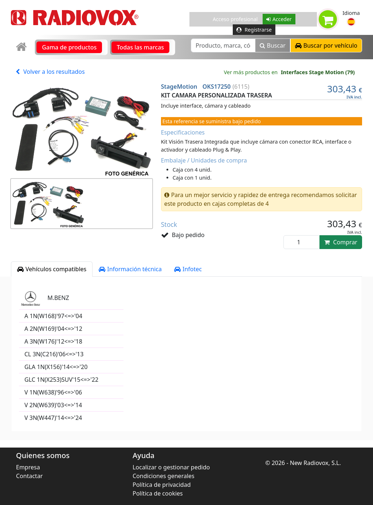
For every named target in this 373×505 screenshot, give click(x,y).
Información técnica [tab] (130, 269)
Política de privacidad (162, 485)
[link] (22, 47)
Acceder (279, 19)
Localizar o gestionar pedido (171, 467)
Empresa (28, 467)
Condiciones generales (164, 476)
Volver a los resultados (50, 72)
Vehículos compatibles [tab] (51, 269)
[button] (351, 22)
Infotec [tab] (188, 269)
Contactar (29, 476)
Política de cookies (158, 493)
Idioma (351, 12)
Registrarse (254, 29)
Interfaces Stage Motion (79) (318, 72)
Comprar (340, 242)
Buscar (273, 45)
